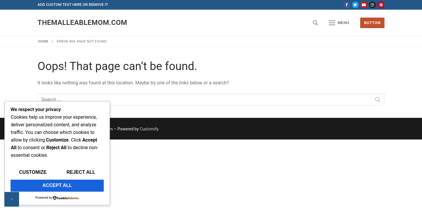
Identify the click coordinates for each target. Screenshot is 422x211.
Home (43, 41)
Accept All (57, 185)
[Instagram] (372, 4)
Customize (33, 172)
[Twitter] (355, 4)
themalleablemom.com (82, 22)
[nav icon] (339, 23)
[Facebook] (346, 4)
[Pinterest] (381, 4)
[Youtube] (363, 4)
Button (372, 22)
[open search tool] (315, 22)
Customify (149, 129)
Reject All (81, 172)
